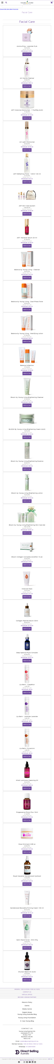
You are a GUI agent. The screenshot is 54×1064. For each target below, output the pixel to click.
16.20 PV (27, 973)
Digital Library (27, 1012)
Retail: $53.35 (27, 49)
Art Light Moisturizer (27, 142)
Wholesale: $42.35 (27, 274)
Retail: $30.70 (27, 879)
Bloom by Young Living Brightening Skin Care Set (27, 525)
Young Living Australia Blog (27, 1014)
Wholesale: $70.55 (27, 561)
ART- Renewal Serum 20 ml (27, 238)
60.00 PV (27, 622)
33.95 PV (27, 558)
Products (2, 9)
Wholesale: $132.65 (27, 434)
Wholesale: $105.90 (27, 147)
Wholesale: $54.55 (27, 306)
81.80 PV (27, 239)
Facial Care (15, 9)
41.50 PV (27, 814)
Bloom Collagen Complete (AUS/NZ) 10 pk (27, 557)
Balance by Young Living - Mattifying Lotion (27, 333)
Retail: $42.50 (27, 943)
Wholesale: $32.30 (27, 944)
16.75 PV (27, 48)
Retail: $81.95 (27, 400)
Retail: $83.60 (27, 337)
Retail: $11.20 (27, 688)
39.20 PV (27, 782)
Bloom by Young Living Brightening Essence (27, 461)
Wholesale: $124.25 (27, 913)
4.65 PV (27, 686)
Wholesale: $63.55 (27, 338)
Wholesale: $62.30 (27, 402)
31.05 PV (27, 335)
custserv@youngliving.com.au (29, 1041)
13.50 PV (27, 878)
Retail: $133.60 (27, 656)
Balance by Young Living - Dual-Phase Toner (27, 301)
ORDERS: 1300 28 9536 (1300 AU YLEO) (27, 989)
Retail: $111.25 (27, 464)
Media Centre (27, 1009)
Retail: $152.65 (27, 624)
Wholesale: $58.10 (27, 83)
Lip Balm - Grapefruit (27, 684)
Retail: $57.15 (27, 177)
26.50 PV (27, 303)
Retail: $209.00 (27, 368)
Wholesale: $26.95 (27, 976)
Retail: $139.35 (27, 145)
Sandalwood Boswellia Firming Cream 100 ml (27, 908)
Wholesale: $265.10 (27, 530)
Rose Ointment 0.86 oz (27, 844)
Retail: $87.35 (27, 783)
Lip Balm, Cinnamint (27, 748)
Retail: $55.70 (27, 273)
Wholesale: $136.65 (27, 242)
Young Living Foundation (27, 1017)
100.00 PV (27, 207)
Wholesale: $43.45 (27, 178)
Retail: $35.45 (27, 975)
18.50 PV (27, 941)
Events (27, 1005)
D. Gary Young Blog (27, 1021)
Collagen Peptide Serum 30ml (27, 621)
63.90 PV (27, 143)
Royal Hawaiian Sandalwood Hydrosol (27, 876)
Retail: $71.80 (27, 305)
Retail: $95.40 (27, 815)
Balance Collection (27, 365)
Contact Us (27, 992)
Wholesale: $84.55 (27, 466)
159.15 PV (27, 526)
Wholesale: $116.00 (27, 625)
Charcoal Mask (27, 589)
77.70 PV (27, 367)
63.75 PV (27, 909)
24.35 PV (27, 175)
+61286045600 (30, 1046)
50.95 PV (27, 463)
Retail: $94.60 (27, 592)
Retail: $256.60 (27, 209)
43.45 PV (27, 590)
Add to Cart (27, 54)
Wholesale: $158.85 (27, 370)
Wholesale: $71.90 (27, 593)
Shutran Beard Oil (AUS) (27, 972)
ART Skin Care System (27, 206)
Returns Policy (27, 1002)
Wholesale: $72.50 (27, 817)
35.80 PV (27, 80)
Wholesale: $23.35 (27, 881)
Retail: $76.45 (27, 81)
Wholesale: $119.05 (27, 115)
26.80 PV (27, 846)
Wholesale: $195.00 (27, 210)
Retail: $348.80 (27, 528)
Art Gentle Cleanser (27, 78)
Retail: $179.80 (27, 241)
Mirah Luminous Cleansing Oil (27, 780)
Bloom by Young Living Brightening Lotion (27, 493)
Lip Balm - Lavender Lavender (27, 716)
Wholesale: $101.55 (27, 657)
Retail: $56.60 (27, 847)
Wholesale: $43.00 (27, 849)
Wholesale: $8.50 (27, 689)
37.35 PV (27, 399)
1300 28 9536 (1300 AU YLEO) (32, 1044)
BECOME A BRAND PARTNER (27, 997)
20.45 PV (27, 271)
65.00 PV (27, 654)
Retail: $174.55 (27, 432)
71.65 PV (27, 112)
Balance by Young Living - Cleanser (27, 269)
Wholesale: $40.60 (27, 51)
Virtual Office (27, 994)
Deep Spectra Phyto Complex (27, 652)
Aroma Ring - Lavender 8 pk (27, 46)
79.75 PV (27, 431)
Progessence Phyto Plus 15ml (27, 812)
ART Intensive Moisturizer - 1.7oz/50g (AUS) (27, 110)
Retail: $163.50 (27, 911)
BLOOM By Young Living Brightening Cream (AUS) (27, 429)
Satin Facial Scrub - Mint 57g (27, 940)
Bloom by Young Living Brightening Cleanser (27, 397)
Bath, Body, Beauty (8, 9)
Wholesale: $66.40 (27, 785)
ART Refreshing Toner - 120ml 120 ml (27, 174)
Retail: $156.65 (27, 113)
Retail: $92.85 (27, 560)
